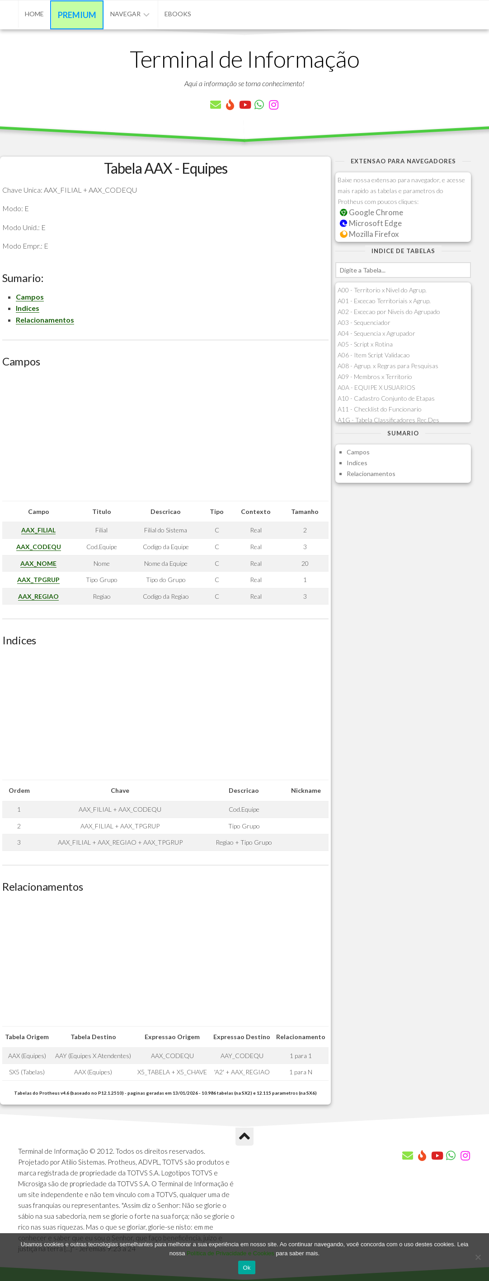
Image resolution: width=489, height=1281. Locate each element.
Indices (27, 308)
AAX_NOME (38, 563)
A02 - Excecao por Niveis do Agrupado (389, 311)
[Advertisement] (165, 438)
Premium (77, 14)
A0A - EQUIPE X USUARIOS (376, 387)
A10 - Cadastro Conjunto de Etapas (386, 398)
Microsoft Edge (371, 223)
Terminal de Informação (244, 58)
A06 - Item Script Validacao (374, 355)
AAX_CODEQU (38, 546)
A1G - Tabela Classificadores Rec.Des (388, 420)
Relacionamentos (45, 319)
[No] (477, 1257)
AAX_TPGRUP (38, 579)
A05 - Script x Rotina (365, 344)
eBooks (178, 14)
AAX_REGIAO (38, 596)
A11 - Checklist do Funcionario (380, 409)
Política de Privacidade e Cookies (230, 1253)
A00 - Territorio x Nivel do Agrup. (382, 290)
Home (34, 14)
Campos (30, 296)
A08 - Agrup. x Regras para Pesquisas (388, 366)
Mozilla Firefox (369, 234)
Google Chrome (371, 212)
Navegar (125, 14)
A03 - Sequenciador (364, 322)
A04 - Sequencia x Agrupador (376, 333)
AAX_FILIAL (38, 530)
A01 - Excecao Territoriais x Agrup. (384, 301)
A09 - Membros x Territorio (375, 376)
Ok (246, 1267)
